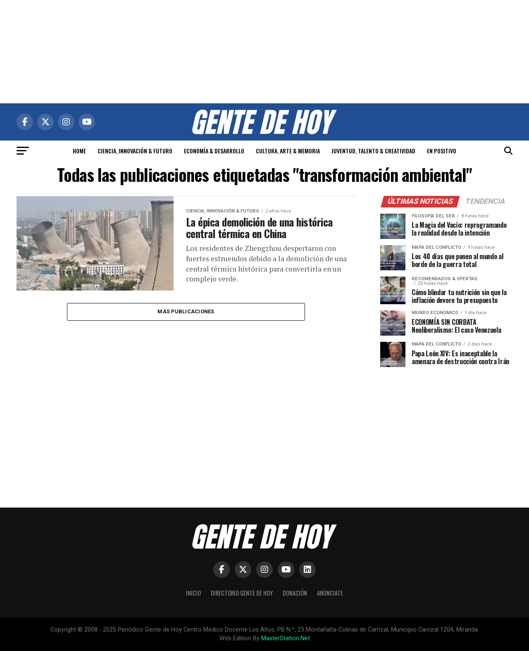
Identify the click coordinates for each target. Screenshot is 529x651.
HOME (79, 150)
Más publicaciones (185, 312)
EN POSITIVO (441, 150)
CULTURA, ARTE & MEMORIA (288, 150)
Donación (295, 593)
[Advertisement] (264, 51)
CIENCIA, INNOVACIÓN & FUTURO (135, 150)
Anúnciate (330, 593)
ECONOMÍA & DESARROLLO (214, 150)
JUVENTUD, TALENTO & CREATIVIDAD (373, 150)
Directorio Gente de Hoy (242, 593)
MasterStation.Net (285, 638)
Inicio (193, 593)
